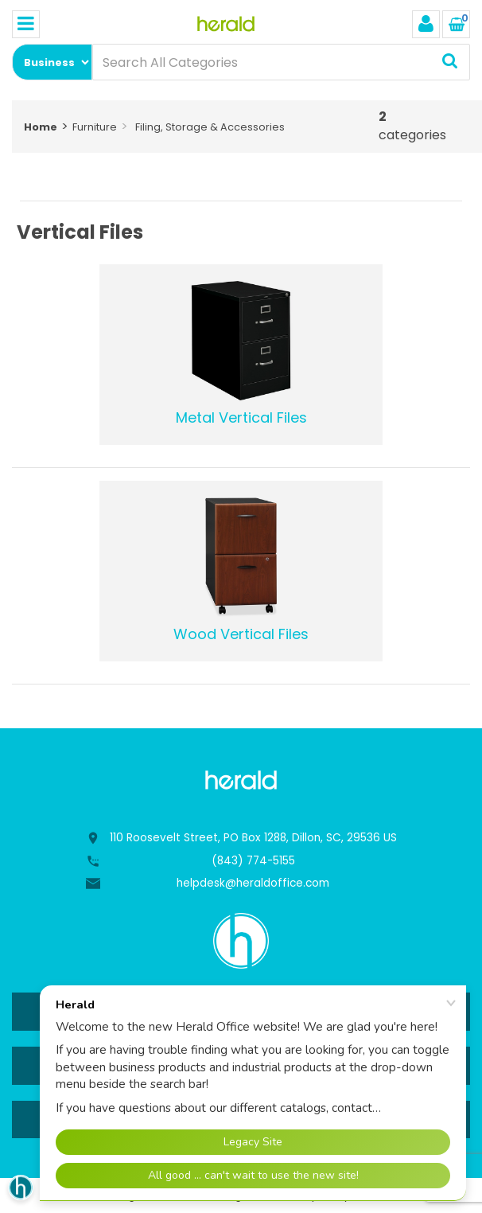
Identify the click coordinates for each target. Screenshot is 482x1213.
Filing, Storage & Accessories (210, 127)
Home (40, 127)
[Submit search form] (449, 62)
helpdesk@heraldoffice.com (253, 883)
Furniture (94, 127)
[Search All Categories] (281, 62)
